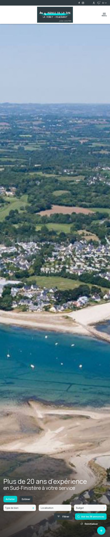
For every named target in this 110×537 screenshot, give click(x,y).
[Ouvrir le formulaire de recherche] (63, 520)
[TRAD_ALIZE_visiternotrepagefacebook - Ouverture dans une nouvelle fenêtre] (79, 3)
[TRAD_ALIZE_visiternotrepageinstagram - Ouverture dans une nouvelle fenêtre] (83, 3)
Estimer (26, 502)
